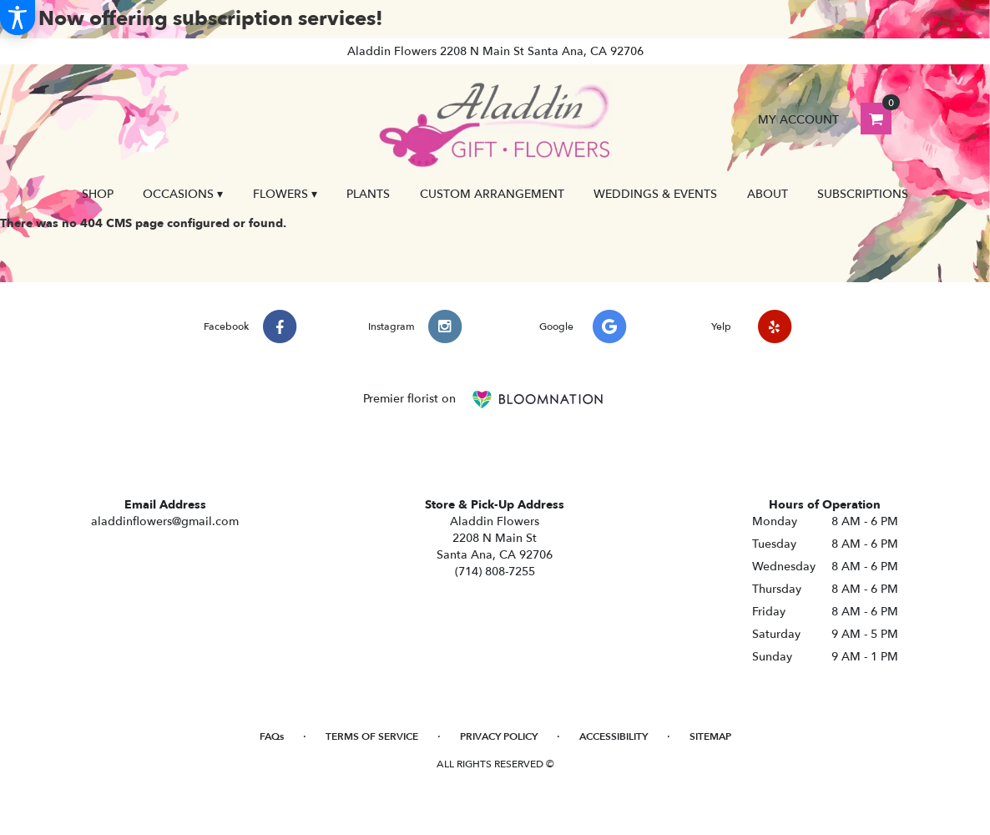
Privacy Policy (499, 736)
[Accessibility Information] (17, 17)
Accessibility (613, 736)
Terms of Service (372, 736)
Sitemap (710, 736)
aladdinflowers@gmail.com (165, 521)
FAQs (272, 736)
